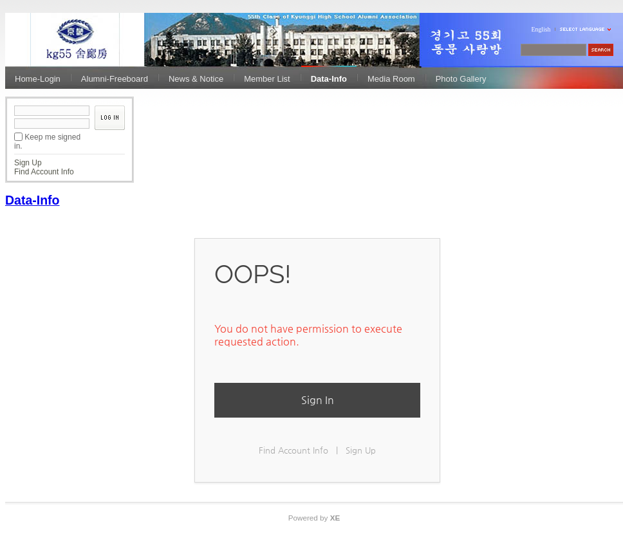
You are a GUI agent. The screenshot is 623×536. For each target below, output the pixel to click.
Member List (267, 79)
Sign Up (28, 162)
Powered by (314, 517)
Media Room (391, 79)
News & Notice (196, 79)
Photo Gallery (461, 79)
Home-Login (37, 79)
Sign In (317, 400)
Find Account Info (44, 171)
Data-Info (329, 79)
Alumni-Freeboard (114, 79)
